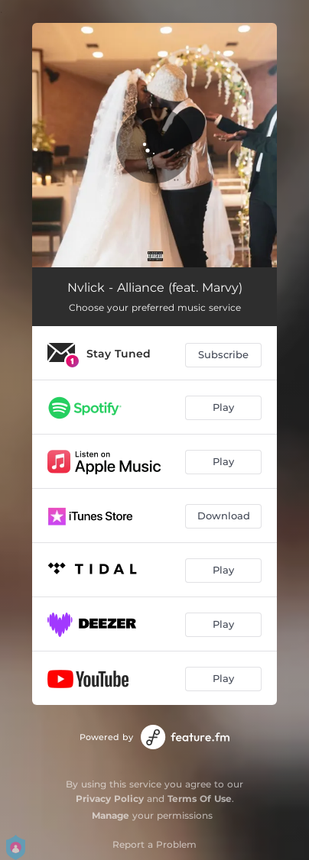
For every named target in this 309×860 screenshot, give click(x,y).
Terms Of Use (200, 798)
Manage (110, 815)
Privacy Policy (110, 798)
